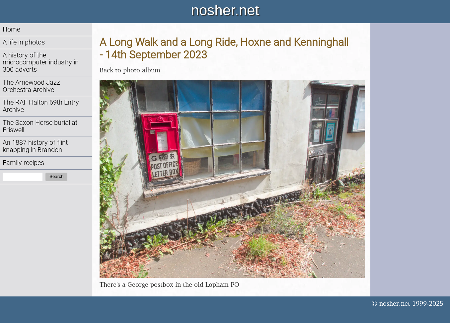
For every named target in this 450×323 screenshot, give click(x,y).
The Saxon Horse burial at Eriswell (40, 126)
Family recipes (23, 163)
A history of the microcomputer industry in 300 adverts (41, 62)
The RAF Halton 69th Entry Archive (41, 106)
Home (11, 29)
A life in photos (24, 42)
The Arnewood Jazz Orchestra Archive (31, 86)
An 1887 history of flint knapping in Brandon (35, 146)
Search (56, 176)
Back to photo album (130, 70)
